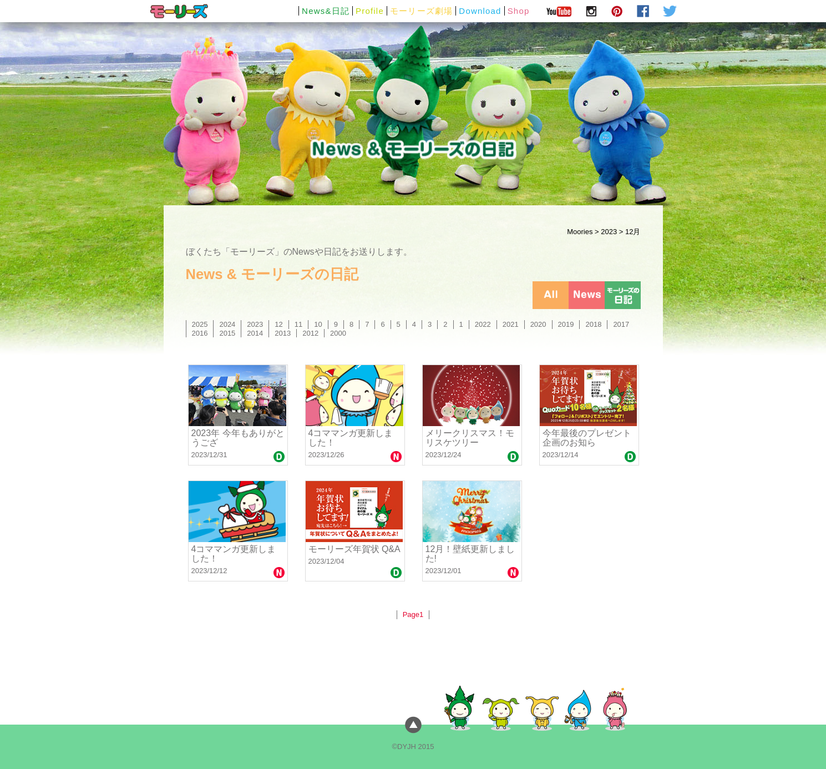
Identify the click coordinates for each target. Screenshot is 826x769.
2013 (283, 333)
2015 (227, 333)
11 (298, 324)
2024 (227, 324)
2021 (511, 324)
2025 (200, 324)
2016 (200, 333)
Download (480, 11)
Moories (579, 231)
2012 (310, 333)
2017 (621, 324)
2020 (538, 324)
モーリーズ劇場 (421, 11)
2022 (483, 324)
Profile (370, 11)
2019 (566, 324)
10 (318, 324)
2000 (338, 333)
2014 (255, 333)
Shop (519, 11)
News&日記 (325, 11)
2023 (609, 231)
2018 (593, 324)
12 (278, 324)
